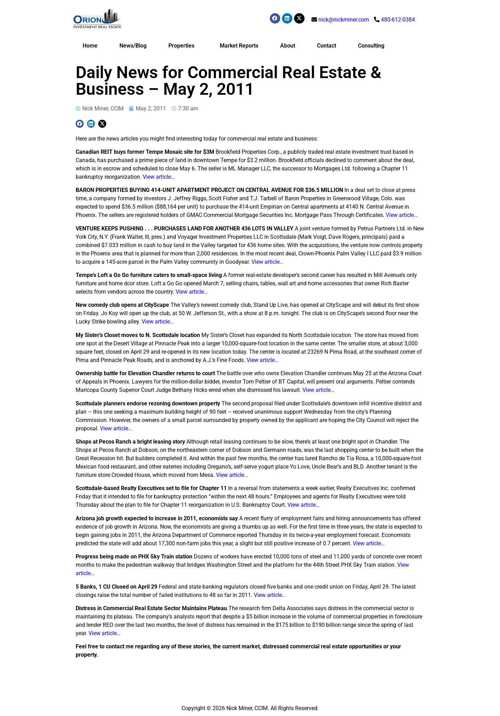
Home (90, 45)
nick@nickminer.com (343, 19)
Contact (326, 45)
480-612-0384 (398, 19)
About (287, 45)
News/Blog (133, 45)
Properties (183, 45)
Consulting (371, 45)
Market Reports (239, 45)
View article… (159, 177)
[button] (80, 124)
